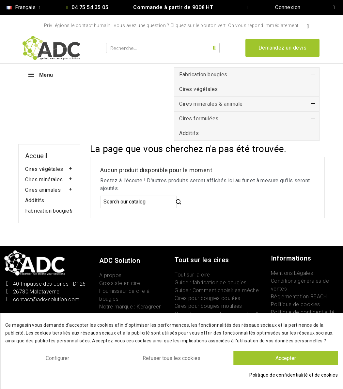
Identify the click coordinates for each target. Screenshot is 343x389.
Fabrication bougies (49, 211)
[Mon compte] (288, 7)
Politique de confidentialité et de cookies (293, 375)
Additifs (34, 200)
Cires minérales (44, 179)
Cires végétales (44, 169)
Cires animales (43, 190)
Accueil (36, 156)
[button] (282, 47)
